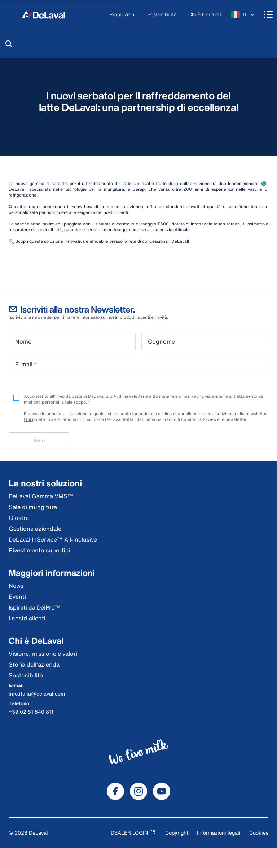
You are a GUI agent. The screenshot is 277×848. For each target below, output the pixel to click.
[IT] (243, 14)
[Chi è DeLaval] (205, 15)
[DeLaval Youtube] (161, 791)
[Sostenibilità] (162, 15)
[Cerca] (8, 43)
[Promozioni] (122, 15)
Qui (28, 419)
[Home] (43, 14)
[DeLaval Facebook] (115, 791)
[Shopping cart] (268, 14)
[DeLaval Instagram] (138, 791)
